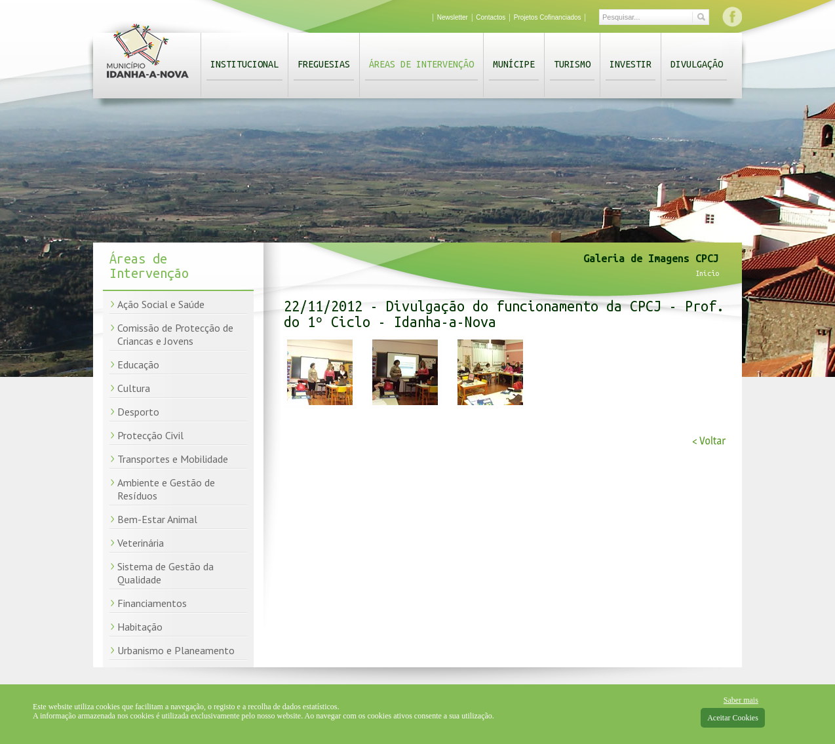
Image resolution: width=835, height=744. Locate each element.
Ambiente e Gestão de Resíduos (166, 489)
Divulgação (696, 64)
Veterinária (140, 542)
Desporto (138, 411)
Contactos (490, 17)
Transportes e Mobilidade (172, 458)
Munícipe (514, 64)
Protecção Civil (150, 435)
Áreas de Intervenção (421, 64)
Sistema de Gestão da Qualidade (165, 573)
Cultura (133, 388)
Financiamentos (152, 603)
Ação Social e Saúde (160, 304)
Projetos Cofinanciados (547, 17)
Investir (630, 64)
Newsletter (452, 17)
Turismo (572, 64)
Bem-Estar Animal (157, 519)
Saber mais (741, 700)
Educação (138, 364)
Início (707, 273)
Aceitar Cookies (732, 717)
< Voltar (709, 441)
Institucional (244, 64)
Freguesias (324, 64)
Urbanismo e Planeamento (176, 650)
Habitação (140, 626)
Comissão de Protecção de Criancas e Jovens (175, 334)
